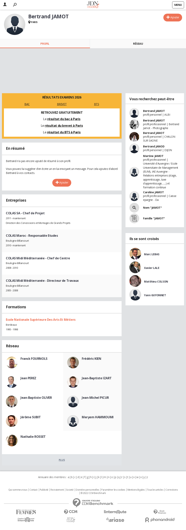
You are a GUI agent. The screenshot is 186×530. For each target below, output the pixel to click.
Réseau (138, 43)
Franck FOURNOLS (33, 358)
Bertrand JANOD (153, 146)
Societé (69, 489)
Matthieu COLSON (156, 281)
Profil (44, 43)
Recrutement (57, 489)
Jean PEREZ (28, 378)
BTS (96, 104)
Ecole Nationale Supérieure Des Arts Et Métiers (41, 319)
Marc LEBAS (151, 254)
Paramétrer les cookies (113, 489)
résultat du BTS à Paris (64, 132)
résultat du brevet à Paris (64, 125)
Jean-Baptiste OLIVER (36, 397)
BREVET (62, 104)
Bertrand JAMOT (154, 111)
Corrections (172, 489)
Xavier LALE (151, 268)
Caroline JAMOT (153, 192)
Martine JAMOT (153, 156)
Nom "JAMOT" (152, 207)
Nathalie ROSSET (33, 436)
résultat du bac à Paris (63, 119)
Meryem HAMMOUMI (98, 417)
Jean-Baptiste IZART (97, 378)
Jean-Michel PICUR (95, 397)
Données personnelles (87, 489)
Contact (33, 489)
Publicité (44, 489)
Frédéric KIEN (91, 358)
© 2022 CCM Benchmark (93, 493)
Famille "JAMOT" (154, 218)
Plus (62, 460)
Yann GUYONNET (155, 295)
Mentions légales (136, 489)
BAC (27, 104)
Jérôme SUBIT (30, 417)
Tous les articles (155, 489)
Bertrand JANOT (153, 133)
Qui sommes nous (17, 489)
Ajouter (174, 17)
